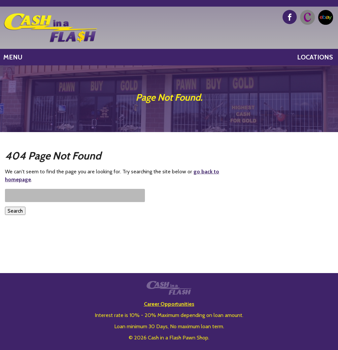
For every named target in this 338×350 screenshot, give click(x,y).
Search (15, 211)
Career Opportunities (169, 304)
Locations (315, 57)
